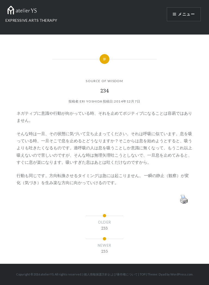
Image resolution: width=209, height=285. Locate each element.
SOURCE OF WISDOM (104, 81)
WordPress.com (181, 274)
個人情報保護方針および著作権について (111, 274)
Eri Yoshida (91, 101)
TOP (142, 274)
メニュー (186, 14)
